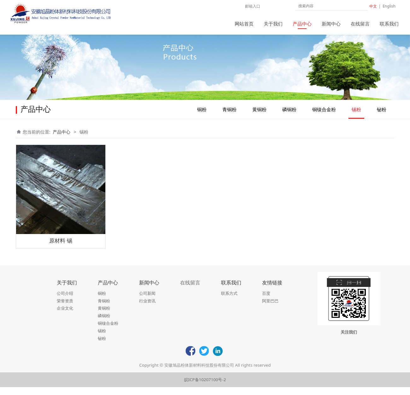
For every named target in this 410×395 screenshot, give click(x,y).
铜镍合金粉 (324, 117)
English (389, 6)
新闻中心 (331, 23)
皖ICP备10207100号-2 (205, 387)
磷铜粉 (289, 117)
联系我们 (389, 23)
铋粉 (381, 117)
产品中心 (302, 23)
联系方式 (229, 301)
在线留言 (360, 23)
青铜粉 (229, 117)
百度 (266, 301)
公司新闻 (147, 301)
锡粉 (356, 117)
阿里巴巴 (270, 309)
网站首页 (244, 23)
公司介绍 (65, 301)
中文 (373, 6)
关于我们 (273, 23)
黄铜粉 (259, 117)
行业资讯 (147, 309)
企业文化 (65, 316)
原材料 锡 (60, 248)
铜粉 (202, 117)
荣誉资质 (65, 309)
